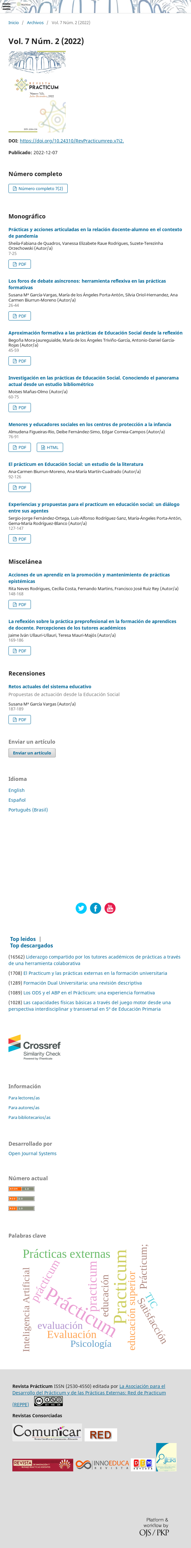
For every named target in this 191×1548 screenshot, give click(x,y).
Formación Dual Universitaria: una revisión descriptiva (82, 983)
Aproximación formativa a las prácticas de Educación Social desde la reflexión (95, 333)
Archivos (35, 22)
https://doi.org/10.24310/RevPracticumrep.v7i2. (72, 141)
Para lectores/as (24, 1098)
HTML (52, 447)
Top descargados (31, 945)
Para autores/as (23, 1107)
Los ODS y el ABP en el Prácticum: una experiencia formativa (89, 993)
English (16, 790)
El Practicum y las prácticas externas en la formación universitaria (95, 973)
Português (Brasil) (28, 810)
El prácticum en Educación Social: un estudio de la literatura (75, 464)
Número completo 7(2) (40, 188)
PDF (22, 264)
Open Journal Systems (32, 1153)
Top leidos (23, 939)
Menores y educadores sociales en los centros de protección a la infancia (89, 424)
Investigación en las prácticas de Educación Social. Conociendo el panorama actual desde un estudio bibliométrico (93, 381)
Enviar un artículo (32, 753)
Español (17, 800)
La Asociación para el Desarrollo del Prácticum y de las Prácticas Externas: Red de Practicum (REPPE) (89, 1395)
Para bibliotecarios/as (29, 1117)
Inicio (13, 22)
